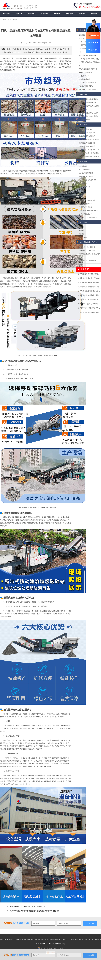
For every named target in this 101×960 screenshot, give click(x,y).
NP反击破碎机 (84, 76)
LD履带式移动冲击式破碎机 (89, 153)
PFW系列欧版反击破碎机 (88, 69)
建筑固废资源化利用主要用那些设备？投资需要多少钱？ (89, 282)
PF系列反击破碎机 (85, 72)
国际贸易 (69, 13)
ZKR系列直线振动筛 (86, 176)
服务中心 (82, 13)
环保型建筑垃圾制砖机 (87, 250)
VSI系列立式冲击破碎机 (87, 83)
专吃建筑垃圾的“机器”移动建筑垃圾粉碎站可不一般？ (89, 299)
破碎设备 (82, 30)
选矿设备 (82, 222)
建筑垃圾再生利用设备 (87, 247)
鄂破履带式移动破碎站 (87, 146)
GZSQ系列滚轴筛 (85, 204)
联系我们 (94, 13)
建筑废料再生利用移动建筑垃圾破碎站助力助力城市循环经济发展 (89, 308)
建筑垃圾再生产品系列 (87, 242)
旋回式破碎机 (84, 35)
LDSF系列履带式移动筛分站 (89, 156)
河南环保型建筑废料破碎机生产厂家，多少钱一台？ (28, 906)
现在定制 (90, 955)
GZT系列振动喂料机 (86, 173)
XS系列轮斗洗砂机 (85, 207)
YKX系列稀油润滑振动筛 (88, 180)
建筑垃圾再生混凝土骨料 (88, 260)
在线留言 (93, 43)
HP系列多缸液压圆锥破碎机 (89, 59)
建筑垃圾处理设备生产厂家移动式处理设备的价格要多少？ (89, 278)
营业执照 (61, 944)
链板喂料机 (83, 166)
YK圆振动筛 (83, 183)
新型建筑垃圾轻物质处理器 (88, 217)
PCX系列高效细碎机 (86, 86)
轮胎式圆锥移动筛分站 (87, 136)
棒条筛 (81, 197)
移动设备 (82, 124)
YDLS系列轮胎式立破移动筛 (89, 139)
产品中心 (31, 13)
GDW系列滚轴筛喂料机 (87, 200)
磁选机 (81, 230)
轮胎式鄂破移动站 (85, 129)
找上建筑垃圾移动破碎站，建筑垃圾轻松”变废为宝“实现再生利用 (89, 287)
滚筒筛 (81, 190)
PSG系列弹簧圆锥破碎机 (88, 55)
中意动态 (44, 13)
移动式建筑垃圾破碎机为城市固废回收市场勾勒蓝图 (89, 312)
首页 (9, 20)
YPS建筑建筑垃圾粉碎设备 (88, 113)
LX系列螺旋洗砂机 (85, 214)
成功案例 (56, 13)
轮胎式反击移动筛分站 (87, 133)
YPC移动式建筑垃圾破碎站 (88, 99)
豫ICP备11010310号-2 (93, 939)
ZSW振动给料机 (85, 170)
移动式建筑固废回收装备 (88, 102)
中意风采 (18, 13)
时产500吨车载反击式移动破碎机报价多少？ (89, 304)
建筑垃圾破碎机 (84, 79)
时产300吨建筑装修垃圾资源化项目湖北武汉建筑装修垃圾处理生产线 (34, 911)
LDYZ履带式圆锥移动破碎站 (89, 150)
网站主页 (6, 13)
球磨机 (81, 227)
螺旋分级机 (83, 237)
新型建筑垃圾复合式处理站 (88, 116)
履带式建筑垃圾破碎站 (87, 143)
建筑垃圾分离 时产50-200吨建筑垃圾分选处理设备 (89, 274)
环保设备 (82, 94)
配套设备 (82, 161)
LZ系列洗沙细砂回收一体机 (89, 210)
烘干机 (81, 234)
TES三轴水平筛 (84, 187)
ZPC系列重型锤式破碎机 (88, 89)
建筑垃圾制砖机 (84, 119)
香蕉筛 (81, 193)
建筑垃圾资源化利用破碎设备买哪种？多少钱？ (89, 291)
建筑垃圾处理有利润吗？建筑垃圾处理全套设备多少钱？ (89, 295)
